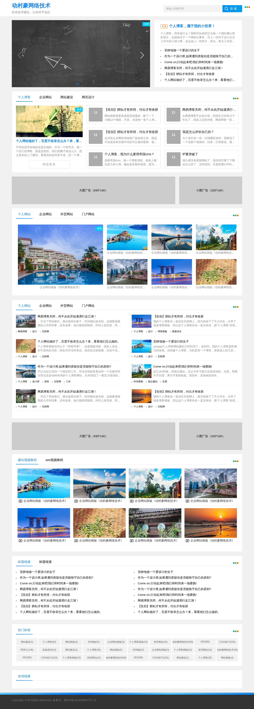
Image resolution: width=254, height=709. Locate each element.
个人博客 (138, 331)
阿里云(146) (27, 649)
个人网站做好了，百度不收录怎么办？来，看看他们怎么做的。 (205, 79)
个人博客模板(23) (138, 642)
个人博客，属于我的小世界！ (192, 26)
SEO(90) (205, 641)
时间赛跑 (138, 381)
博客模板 (162, 331)
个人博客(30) (49, 642)
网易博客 (22, 331)
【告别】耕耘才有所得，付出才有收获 (189, 74)
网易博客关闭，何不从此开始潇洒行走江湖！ (193, 68)
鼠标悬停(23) (49, 649)
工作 (68, 381)
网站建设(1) (27, 642)
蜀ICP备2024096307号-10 (80, 700)
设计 (34, 331)
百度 (164, 381)
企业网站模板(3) (116, 642)
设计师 (35, 381)
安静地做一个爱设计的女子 (182, 50)
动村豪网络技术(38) (182, 642)
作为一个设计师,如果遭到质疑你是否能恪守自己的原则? (201, 56)
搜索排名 (177, 331)
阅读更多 (49, 164)
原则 (46, 381)
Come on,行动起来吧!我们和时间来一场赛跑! (193, 62)
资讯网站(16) (160, 642)
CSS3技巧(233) (227, 642)
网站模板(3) (71, 642)
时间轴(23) (93, 642)
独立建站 (153, 381)
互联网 (45, 331)
